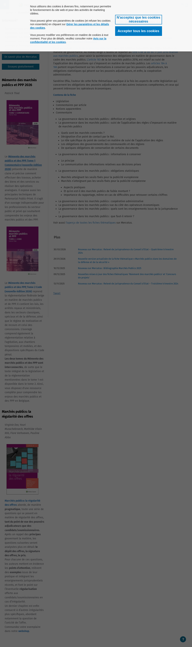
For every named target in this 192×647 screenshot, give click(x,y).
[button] (138, 19)
